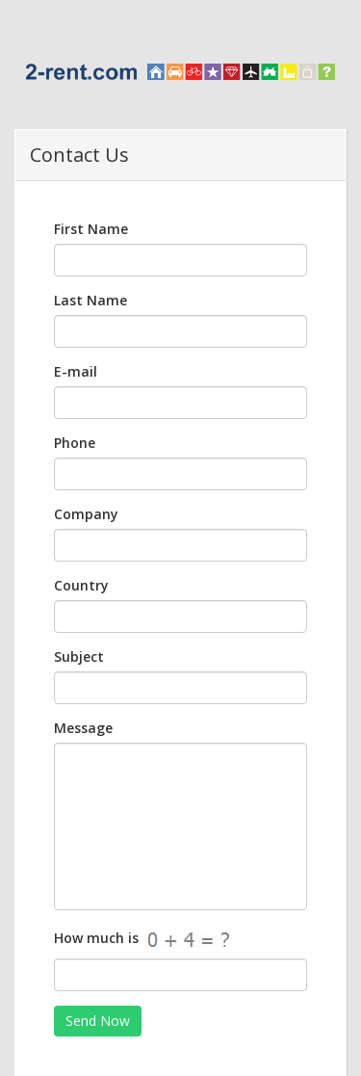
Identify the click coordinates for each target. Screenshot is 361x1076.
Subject (79, 656)
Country (81, 585)
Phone (74, 442)
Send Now (97, 1020)
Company (86, 514)
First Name (91, 229)
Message (83, 728)
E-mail (75, 371)
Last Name (90, 300)
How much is (161, 939)
